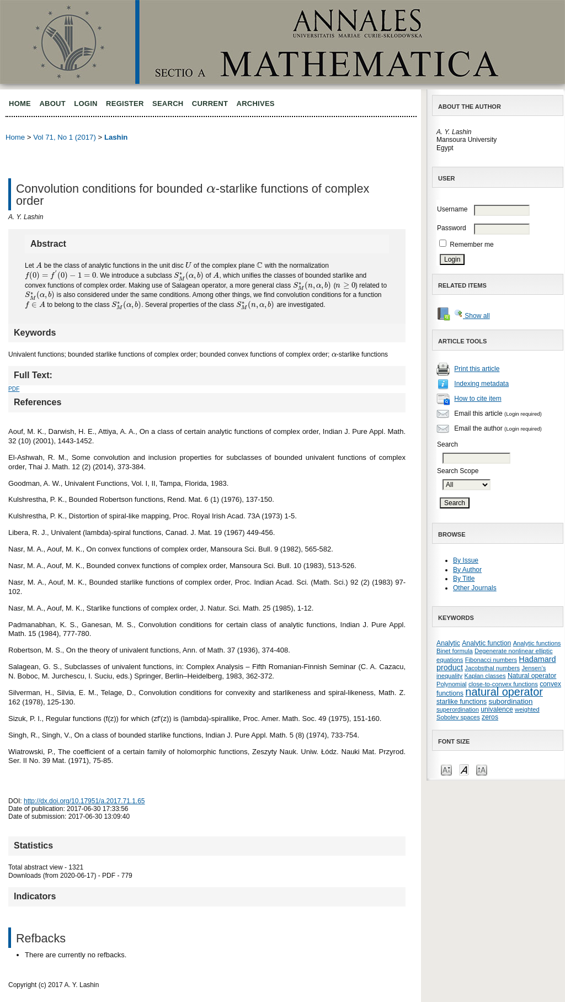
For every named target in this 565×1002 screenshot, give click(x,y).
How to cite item (477, 398)
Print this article (476, 369)
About (52, 103)
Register (125, 103)
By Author (467, 570)
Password (451, 228)
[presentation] (211, 188)
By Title (464, 578)
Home (20, 103)
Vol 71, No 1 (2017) (64, 137)
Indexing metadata (481, 384)
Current (210, 103)
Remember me (471, 244)
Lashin (116, 137)
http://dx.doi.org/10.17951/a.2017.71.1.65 (84, 801)
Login (85, 103)
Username (452, 209)
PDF (13, 389)
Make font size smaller (446, 769)
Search (167, 103)
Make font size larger (481, 769)
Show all (472, 316)
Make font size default (464, 769)
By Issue (465, 560)
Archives (256, 103)
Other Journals (475, 588)
